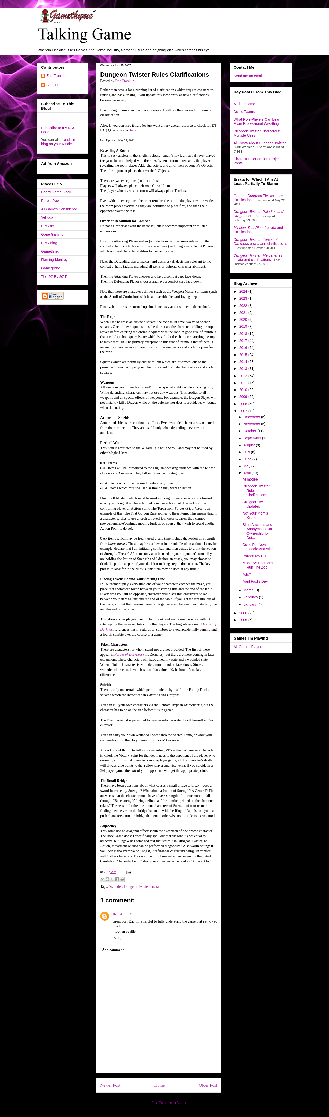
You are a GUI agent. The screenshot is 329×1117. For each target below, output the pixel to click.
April (247, 473)
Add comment (113, 950)
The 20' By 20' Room (58, 276)
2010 (243, 390)
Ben (115, 914)
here (133, 130)
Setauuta (53, 85)
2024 (243, 291)
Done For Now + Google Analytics (258, 547)
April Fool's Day (255, 581)
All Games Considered (59, 209)
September (252, 438)
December (252, 417)
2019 (243, 326)
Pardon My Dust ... (257, 556)
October (250, 431)
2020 (243, 319)
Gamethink (50, 251)
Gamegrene (50, 268)
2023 (243, 298)
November (252, 424)
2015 (243, 355)
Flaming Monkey (54, 260)
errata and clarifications (260, 241)
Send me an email (248, 76)
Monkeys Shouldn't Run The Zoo (258, 565)
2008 (243, 404)
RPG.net (48, 226)
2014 (243, 362)
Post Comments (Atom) (168, 1103)
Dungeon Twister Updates (256, 504)
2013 (243, 369)
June (247, 459)
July (247, 452)
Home (159, 1085)
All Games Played (248, 647)
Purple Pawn (51, 201)
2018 (243, 334)
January (250, 604)
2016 (243, 347)
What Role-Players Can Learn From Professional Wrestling (257, 121)
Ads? (247, 574)
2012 (243, 376)
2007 (243, 411)
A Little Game (244, 104)
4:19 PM (126, 914)
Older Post (208, 1085)
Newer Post (110, 1085)
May (247, 466)
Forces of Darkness (128, 655)
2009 (243, 397)
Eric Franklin (56, 76)
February (251, 597)
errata (155, 887)
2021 (243, 313)
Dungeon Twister (136, 887)
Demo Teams (244, 112)
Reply (117, 938)
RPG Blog (49, 243)
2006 (243, 613)
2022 (243, 306)
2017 (243, 341)
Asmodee (115, 887)
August (249, 445)
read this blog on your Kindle (58, 142)
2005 (243, 620)
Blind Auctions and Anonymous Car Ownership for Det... (257, 530)
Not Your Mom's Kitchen (255, 515)
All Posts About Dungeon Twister (260, 143)
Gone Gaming (52, 234)
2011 (243, 383)
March (248, 590)
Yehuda (47, 217)
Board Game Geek (56, 192)
